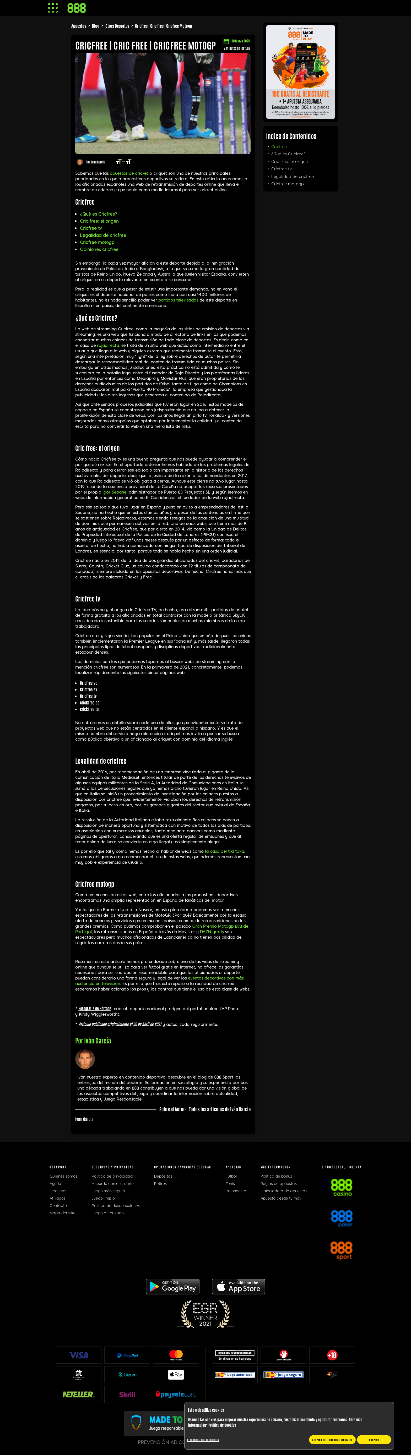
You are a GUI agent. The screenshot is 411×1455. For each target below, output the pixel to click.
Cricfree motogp (97, 242)
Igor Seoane (114, 492)
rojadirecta (108, 345)
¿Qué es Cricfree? (98, 214)
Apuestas (78, 25)
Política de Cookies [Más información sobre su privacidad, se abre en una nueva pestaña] (222, 1425)
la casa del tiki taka (224, 851)
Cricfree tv (91, 228)
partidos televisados (178, 300)
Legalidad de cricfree (103, 235)
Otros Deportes (117, 25)
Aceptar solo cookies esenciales (332, 1439)
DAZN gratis (212, 931)
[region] (289, 1426)
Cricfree (279, 146)
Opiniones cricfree (99, 249)
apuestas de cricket (129, 173)
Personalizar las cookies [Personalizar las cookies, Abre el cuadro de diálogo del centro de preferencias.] (203, 1439)
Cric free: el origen (99, 221)
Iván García (98, 162)
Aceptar (374, 1439)
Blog (95, 25)
